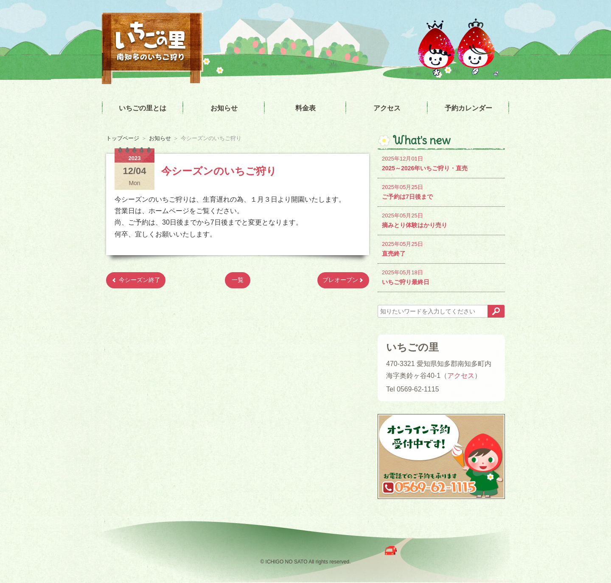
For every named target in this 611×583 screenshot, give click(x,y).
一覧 (238, 279)
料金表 (305, 108)
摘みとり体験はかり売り (441, 219)
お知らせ (224, 108)
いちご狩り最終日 (441, 276)
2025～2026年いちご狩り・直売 (441, 163)
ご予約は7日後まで (441, 191)
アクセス (387, 108)
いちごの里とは (142, 108)
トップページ (122, 138)
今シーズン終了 (135, 279)
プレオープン (343, 279)
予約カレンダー (468, 108)
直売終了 (441, 248)
